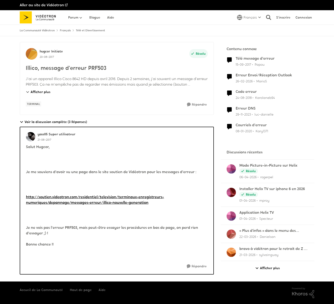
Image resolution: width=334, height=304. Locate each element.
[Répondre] (197, 104)
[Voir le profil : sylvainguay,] (231, 252)
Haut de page (81, 290)
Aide (102, 290)
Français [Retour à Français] (65, 30)
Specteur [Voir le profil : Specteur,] (266, 219)
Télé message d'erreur (255, 58)
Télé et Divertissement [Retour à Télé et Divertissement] (90, 30)
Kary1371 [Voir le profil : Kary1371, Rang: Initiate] (262, 131)
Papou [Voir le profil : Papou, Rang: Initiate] (260, 64)
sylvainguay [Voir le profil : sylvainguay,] (269, 255)
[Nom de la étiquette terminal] (33, 104)
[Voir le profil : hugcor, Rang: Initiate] (31, 54)
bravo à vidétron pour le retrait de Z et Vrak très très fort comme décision (273, 248)
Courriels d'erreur (251, 125)
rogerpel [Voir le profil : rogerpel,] (266, 177)
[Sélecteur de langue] (249, 17)
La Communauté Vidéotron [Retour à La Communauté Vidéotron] (37, 30)
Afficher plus (38, 92)
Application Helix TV (256, 212)
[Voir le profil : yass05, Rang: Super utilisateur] (30, 136)
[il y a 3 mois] (248, 177)
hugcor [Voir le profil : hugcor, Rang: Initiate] (45, 51)
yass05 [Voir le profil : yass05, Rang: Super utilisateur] (43, 134)
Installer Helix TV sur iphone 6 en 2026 (272, 189)
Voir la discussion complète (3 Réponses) (53, 122)
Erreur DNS (246, 108)
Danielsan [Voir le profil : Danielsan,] (268, 237)
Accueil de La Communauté (41, 290)
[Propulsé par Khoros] (303, 293)
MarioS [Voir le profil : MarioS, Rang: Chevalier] (261, 81)
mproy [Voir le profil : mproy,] (264, 200)
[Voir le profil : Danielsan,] (231, 234)
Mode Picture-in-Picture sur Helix (268, 165)
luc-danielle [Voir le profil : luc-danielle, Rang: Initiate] (263, 114)
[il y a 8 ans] (243, 64)
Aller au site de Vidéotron (42, 5)
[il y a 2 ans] (243, 114)
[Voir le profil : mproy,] (231, 192)
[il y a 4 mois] (244, 81)
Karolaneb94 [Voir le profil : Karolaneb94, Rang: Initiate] (265, 98)
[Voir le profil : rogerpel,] (231, 169)
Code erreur (246, 91)
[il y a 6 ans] (244, 131)
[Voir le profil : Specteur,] (231, 216)
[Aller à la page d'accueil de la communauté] (39, 17)
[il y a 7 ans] (244, 97)
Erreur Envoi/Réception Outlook (264, 75)
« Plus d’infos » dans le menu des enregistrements (267, 230)
